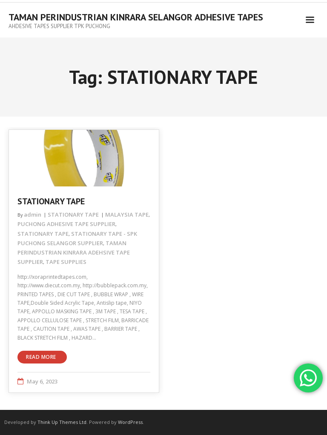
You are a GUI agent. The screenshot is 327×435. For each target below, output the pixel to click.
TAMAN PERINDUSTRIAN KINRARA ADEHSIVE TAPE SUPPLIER (73, 252)
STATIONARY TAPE (51, 201)
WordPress (130, 422)
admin (32, 214)
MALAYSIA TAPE (127, 214)
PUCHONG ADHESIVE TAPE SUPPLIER (66, 224)
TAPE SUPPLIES (66, 262)
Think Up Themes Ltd (61, 422)
